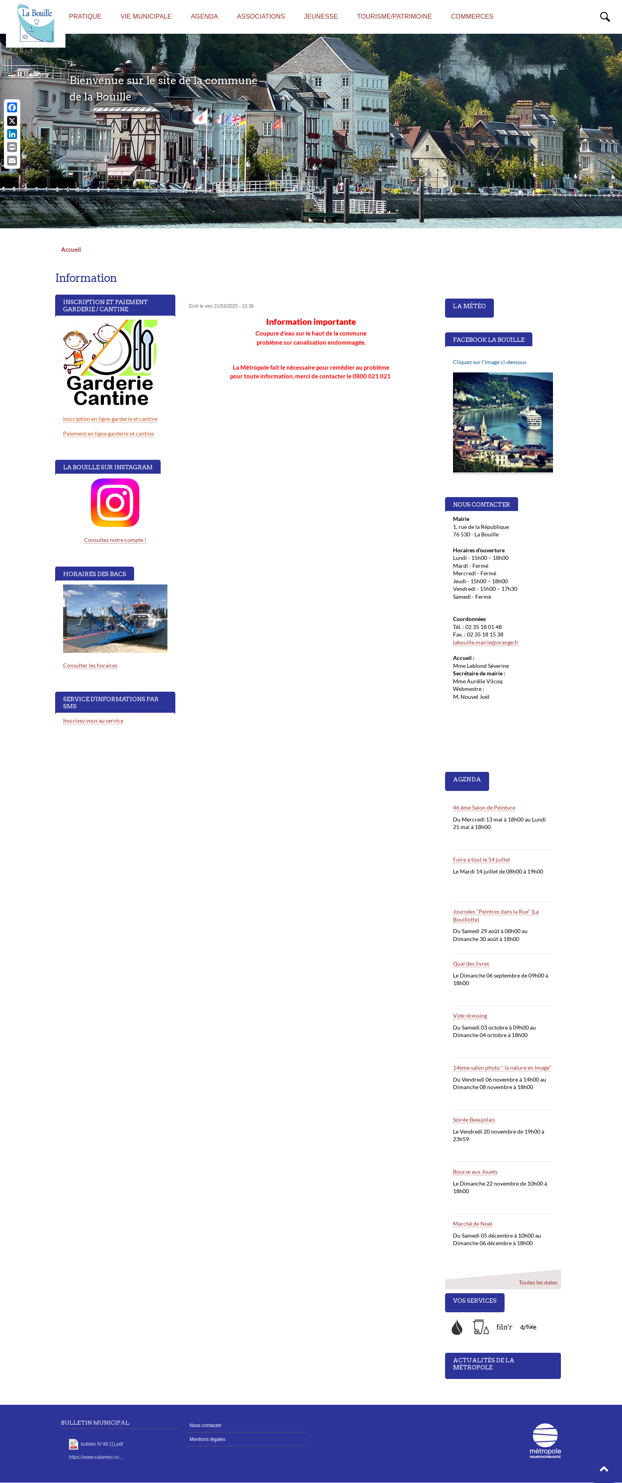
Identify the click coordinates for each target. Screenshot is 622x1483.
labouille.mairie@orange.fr (486, 642)
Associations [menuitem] (261, 16)
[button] (604, 1471)
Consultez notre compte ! (115, 539)
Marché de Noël (472, 1223)
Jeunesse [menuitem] (321, 16)
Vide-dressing (470, 1015)
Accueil (71, 249)
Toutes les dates (537, 1282)
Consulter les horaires (90, 665)
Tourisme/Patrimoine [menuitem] (394, 16)
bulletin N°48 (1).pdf (102, 1444)
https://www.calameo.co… (96, 1457)
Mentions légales (207, 1439)
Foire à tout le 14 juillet (481, 859)
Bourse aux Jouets (475, 1171)
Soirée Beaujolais (474, 1119)
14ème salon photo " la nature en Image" (502, 1067)
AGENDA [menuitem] (204, 16)
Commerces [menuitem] (472, 16)
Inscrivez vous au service (93, 720)
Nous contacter (206, 1425)
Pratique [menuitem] (85, 16)
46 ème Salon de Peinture (484, 807)
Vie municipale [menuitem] (146, 16)
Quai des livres (471, 963)
